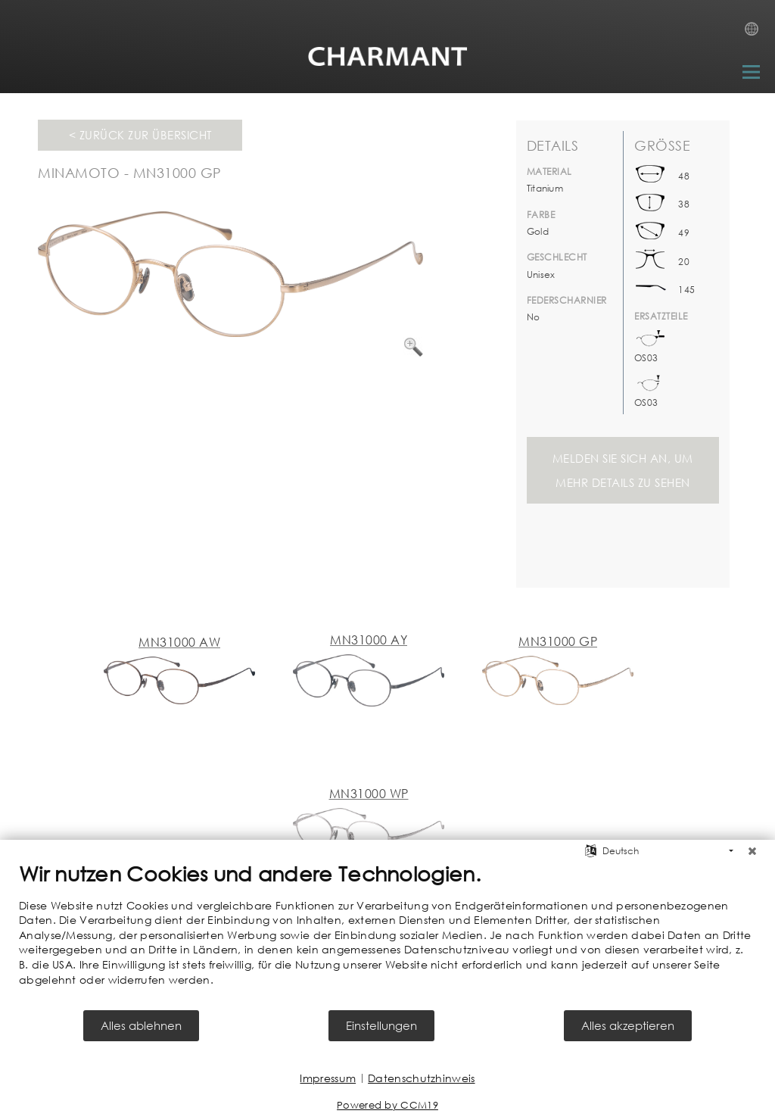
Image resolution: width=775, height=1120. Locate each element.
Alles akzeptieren (627, 1025)
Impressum (328, 1078)
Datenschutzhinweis (421, 1078)
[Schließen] (752, 851)
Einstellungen (381, 1025)
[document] (387, 935)
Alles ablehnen (141, 1025)
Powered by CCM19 (387, 1105)
